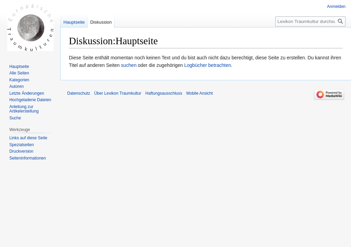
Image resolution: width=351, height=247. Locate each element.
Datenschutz (78, 93)
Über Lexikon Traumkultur (117, 93)
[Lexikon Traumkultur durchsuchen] (310, 21)
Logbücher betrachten (207, 65)
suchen (128, 65)
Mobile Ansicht (199, 93)
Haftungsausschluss (163, 93)
